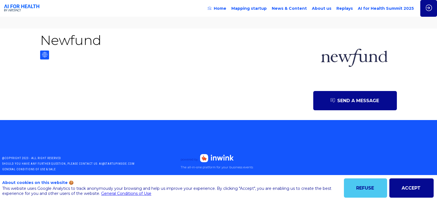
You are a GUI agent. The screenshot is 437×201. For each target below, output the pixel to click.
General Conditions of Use (126, 193)
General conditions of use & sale (29, 169)
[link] (217, 8)
